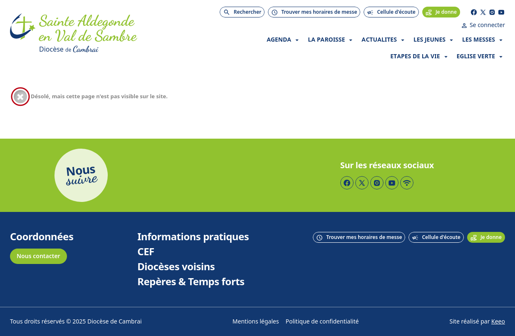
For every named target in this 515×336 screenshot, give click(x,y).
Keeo (498, 321)
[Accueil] (23, 34)
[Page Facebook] (474, 12)
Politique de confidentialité (322, 321)
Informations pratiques (193, 237)
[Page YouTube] (501, 12)
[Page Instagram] (492, 12)
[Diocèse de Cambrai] (118, 49)
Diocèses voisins (176, 267)
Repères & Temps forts (190, 282)
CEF (145, 252)
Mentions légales (256, 321)
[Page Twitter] (483, 12)
